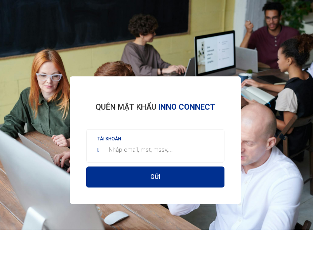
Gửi (155, 176)
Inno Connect (186, 107)
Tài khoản (109, 139)
